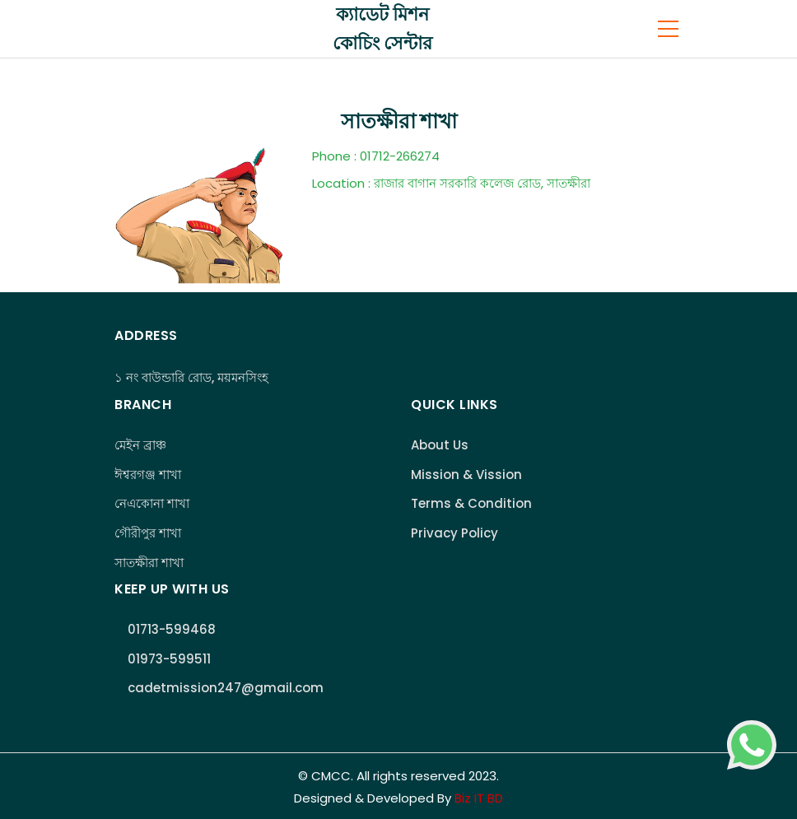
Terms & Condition (471, 503)
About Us (439, 445)
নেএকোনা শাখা (151, 503)
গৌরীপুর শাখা (147, 533)
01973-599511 (169, 659)
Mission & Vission (466, 474)
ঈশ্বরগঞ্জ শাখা (147, 474)
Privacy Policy (454, 533)
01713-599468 (172, 629)
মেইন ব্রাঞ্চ (140, 445)
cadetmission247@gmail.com (226, 687)
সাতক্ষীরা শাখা (149, 562)
